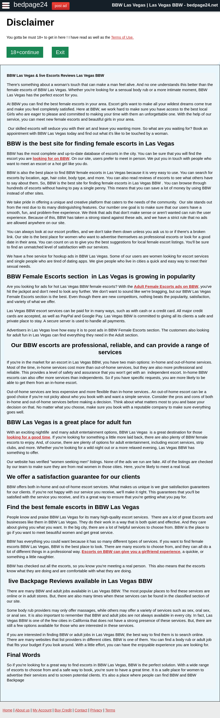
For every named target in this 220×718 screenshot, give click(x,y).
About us (22, 710)
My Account (42, 710)
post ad (61, 6)
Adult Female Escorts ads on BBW (166, 286)
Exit (60, 52)
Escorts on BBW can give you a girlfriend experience (131, 551)
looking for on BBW (51, 158)
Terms (110, 710)
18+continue (24, 52)
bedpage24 (31, 4)
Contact (81, 710)
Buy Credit (63, 710)
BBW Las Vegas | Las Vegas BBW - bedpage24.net (165, 5)
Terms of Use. (122, 37)
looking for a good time (28, 437)
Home (7, 710)
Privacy (96, 710)
